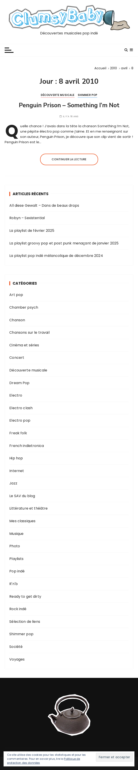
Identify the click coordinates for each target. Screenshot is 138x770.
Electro (15, 395)
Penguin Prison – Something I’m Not (69, 105)
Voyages (17, 659)
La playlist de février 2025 (31, 230)
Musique (16, 533)
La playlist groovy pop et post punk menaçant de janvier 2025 (64, 243)
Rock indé (17, 608)
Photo (14, 546)
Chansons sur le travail (29, 332)
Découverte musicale (58, 95)
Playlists (16, 558)
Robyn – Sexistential (27, 217)
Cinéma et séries (24, 345)
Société (16, 646)
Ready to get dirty (25, 596)
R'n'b (13, 583)
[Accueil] (100, 68)
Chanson (17, 320)
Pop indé (17, 571)
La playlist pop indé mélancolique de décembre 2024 (56, 255)
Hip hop (16, 458)
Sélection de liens (24, 621)
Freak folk (18, 433)
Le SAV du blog (22, 495)
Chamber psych (23, 307)
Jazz (13, 483)
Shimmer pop (87, 95)
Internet (16, 470)
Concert (16, 357)
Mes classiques (22, 521)
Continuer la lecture (69, 159)
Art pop (16, 294)
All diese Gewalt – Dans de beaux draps (44, 205)
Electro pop (19, 420)
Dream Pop (19, 382)
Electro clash (21, 408)
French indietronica (26, 445)
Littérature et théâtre (28, 508)
